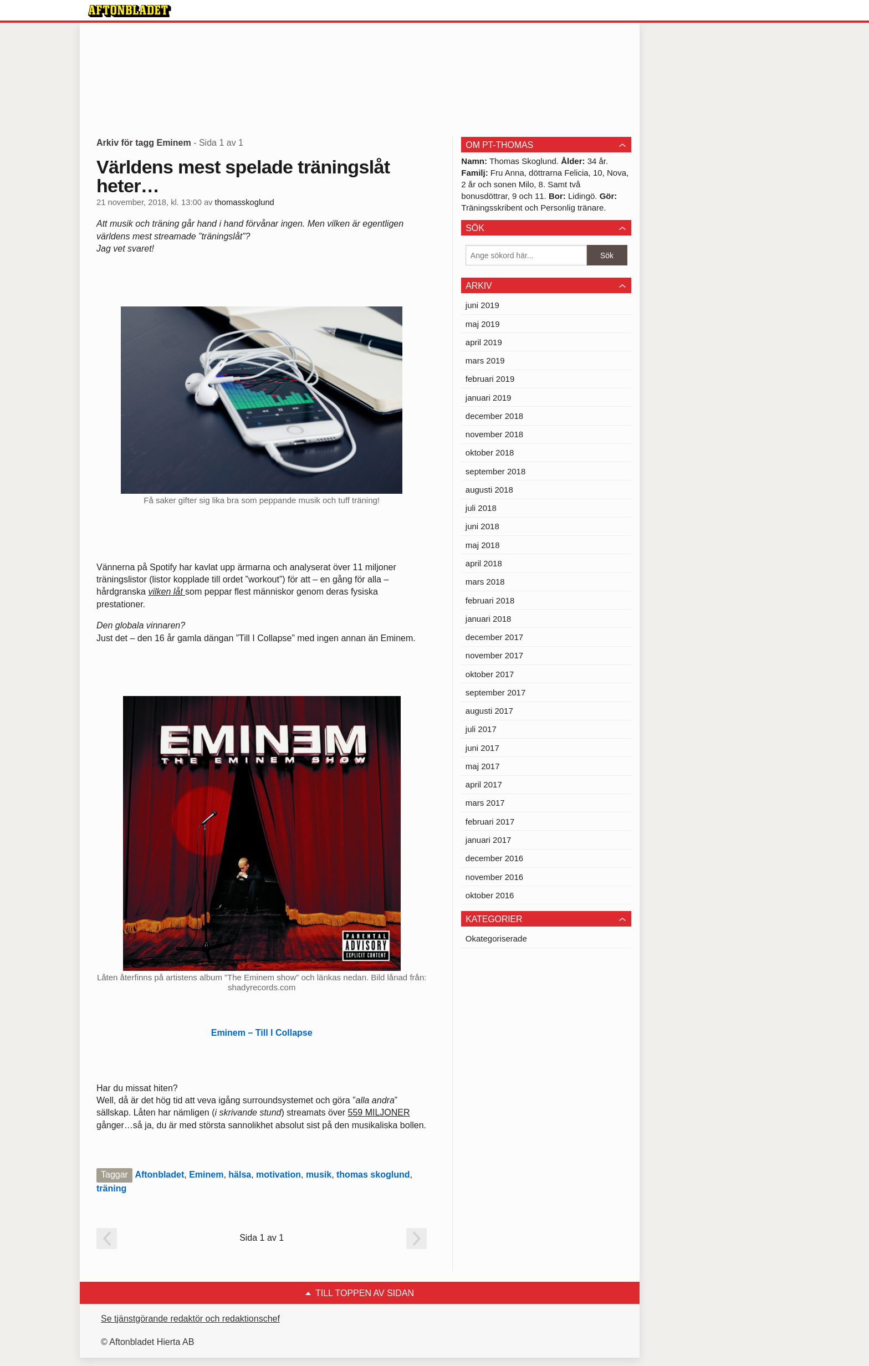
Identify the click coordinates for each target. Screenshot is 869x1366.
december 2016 (494, 858)
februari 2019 (490, 378)
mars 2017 (485, 802)
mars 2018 (485, 581)
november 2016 (494, 877)
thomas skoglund (373, 1174)
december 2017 (494, 637)
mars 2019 (485, 360)
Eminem (206, 1174)
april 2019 (484, 342)
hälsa (239, 1174)
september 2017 (495, 692)
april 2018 (484, 563)
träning (111, 1188)
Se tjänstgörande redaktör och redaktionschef (190, 1318)
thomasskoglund (244, 202)
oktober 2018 (490, 452)
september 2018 (495, 471)
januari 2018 (489, 618)
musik (318, 1174)
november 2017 (494, 655)
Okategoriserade (496, 938)
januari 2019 (489, 397)
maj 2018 (483, 545)
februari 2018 (490, 600)
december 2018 (494, 416)
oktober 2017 (490, 674)
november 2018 (494, 434)
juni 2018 (482, 526)
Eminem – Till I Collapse (262, 1032)
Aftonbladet (159, 1174)
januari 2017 (489, 840)
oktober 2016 (490, 895)
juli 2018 (481, 508)
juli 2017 (481, 729)
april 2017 (484, 784)
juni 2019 (482, 305)
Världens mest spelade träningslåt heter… (243, 176)
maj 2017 (483, 766)
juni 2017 (482, 748)
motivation (278, 1174)
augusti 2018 (489, 489)
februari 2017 (490, 821)
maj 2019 (483, 324)
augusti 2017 (489, 710)
